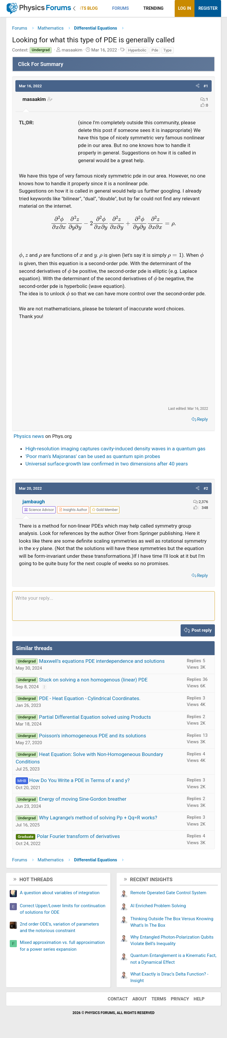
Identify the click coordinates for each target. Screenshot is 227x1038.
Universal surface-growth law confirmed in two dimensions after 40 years (106, 464)
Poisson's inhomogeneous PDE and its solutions (92, 736)
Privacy (180, 999)
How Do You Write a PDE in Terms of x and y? (79, 780)
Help (199, 999)
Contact (118, 999)
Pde (155, 50)
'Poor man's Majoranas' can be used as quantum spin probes (92, 456)
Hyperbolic (137, 50)
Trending (153, 8)
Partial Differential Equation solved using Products (95, 717)
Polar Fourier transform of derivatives (78, 836)
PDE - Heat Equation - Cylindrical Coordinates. (90, 698)
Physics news (29, 436)
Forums (120, 8)
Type (167, 50)
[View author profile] (73, 510)
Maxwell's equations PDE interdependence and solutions (102, 661)
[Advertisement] (113, 362)
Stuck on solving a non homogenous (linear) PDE (93, 680)
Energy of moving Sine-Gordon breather (83, 799)
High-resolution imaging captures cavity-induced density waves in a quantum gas (115, 449)
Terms (158, 999)
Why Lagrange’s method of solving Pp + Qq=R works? (98, 818)
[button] (102, 8)
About (139, 999)
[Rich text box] (113, 606)
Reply (202, 419)
